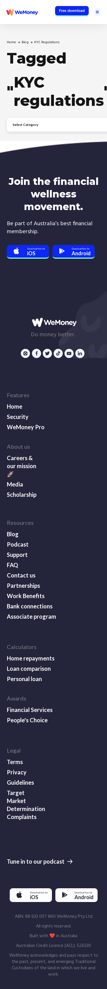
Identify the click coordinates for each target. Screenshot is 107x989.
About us (18, 446)
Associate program (31, 616)
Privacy (17, 772)
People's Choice (27, 720)
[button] (97, 12)
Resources (20, 522)
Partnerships (23, 585)
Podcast (18, 544)
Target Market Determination (25, 800)
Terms (15, 761)
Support (17, 554)
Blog (25, 42)
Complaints (22, 816)
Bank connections (30, 606)
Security (18, 416)
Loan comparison (29, 668)
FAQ (12, 564)
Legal (14, 750)
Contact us (21, 575)
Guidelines (20, 782)
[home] (21, 12)
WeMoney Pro (26, 427)
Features (18, 394)
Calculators (22, 646)
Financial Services (30, 709)
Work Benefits (26, 595)
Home (11, 42)
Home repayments (30, 658)
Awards (16, 698)
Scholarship (22, 494)
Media (15, 484)
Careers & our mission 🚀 (21, 465)
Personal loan (24, 678)
